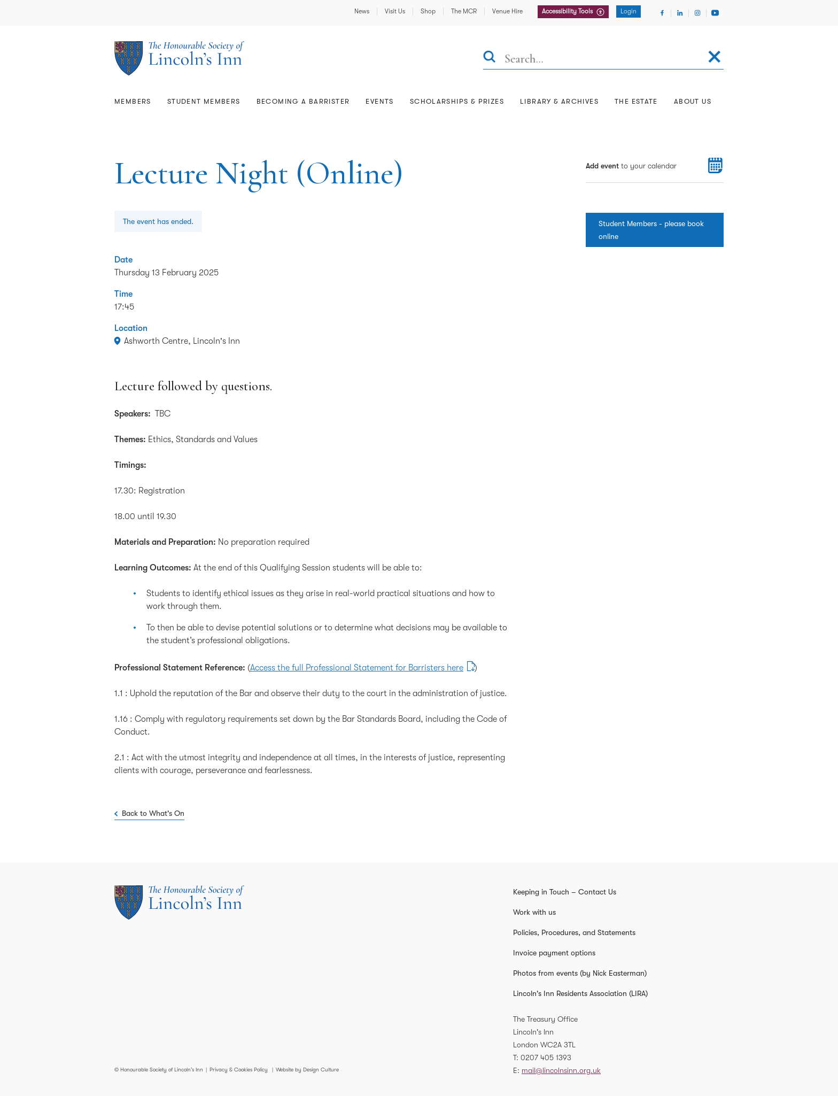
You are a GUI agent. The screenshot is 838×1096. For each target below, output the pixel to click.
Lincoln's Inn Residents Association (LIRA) (580, 993)
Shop (428, 11)
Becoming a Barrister (303, 101)
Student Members (203, 101)
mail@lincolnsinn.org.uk (561, 1070)
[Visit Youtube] (715, 12)
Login (628, 11)
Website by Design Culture (307, 1069)
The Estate (636, 101)
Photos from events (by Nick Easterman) (580, 973)
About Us (692, 101)
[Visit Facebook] (662, 12)
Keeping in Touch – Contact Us (564, 891)
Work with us (534, 912)
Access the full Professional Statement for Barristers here (356, 668)
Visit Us (395, 11)
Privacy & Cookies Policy (239, 1069)
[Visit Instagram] (697, 12)
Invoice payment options (554, 952)
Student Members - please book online (651, 230)
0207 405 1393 (546, 1057)
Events (379, 101)
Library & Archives (559, 101)
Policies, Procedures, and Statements (574, 932)
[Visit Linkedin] (679, 12)
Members (132, 101)
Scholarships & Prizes (457, 101)
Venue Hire (507, 11)
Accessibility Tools (568, 11)
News (361, 11)
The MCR (464, 11)
